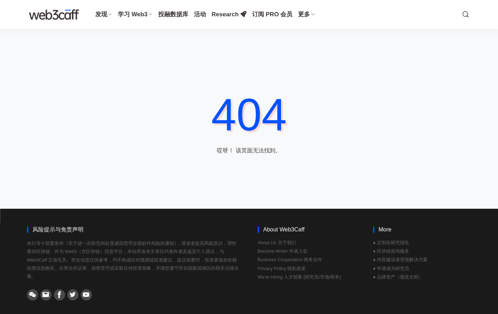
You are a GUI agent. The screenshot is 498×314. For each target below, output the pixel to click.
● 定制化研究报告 (391, 242)
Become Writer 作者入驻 (283, 251)
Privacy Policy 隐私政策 (282, 268)
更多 (306, 14)
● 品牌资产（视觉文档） (398, 277)
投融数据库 (173, 14)
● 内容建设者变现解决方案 (400, 259)
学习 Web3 (135, 14)
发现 (103, 14)
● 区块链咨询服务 (391, 251)
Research (229, 14)
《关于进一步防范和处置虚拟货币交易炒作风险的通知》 (121, 243)
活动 (200, 14)
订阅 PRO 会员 (272, 14)
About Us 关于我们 (277, 242)
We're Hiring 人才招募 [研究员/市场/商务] (299, 277)
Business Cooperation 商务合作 (290, 259)
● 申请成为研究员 (391, 268)
